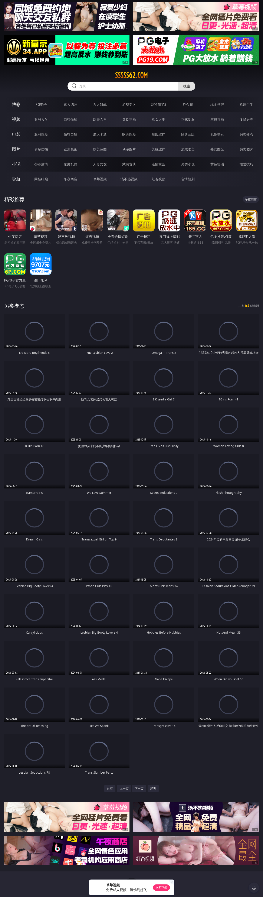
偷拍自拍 (70, 134)
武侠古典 (129, 164)
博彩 (16, 104)
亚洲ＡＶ (41, 119)
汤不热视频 (129, 179)
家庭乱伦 (70, 164)
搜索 (186, 86)
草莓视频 (100, 179)
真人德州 (70, 104)
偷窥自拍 (41, 149)
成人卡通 (100, 134)
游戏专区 (129, 104)
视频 (16, 119)
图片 (16, 149)
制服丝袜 (158, 134)
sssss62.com (131, 75)
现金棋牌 (217, 104)
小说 (16, 164)
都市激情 (41, 164)
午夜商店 (70, 179)
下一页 (139, 788)
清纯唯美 (188, 149)
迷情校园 (158, 164)
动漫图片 (129, 149)
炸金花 (188, 104)
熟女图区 (217, 149)
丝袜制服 (188, 119)
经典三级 (188, 134)
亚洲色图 (70, 149)
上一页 (124, 788)
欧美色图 (100, 149)
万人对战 (100, 104)
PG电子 (41, 104)
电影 (16, 134)
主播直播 (217, 119)
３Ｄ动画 (129, 119)
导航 (16, 179)
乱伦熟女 (217, 134)
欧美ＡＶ (100, 119)
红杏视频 (158, 179)
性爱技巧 (246, 164)
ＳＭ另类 (246, 119)
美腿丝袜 (158, 149)
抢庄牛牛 (246, 104)
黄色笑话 (217, 164)
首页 (110, 788)
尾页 (153, 788)
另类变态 (246, 134)
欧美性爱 (129, 134)
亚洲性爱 (41, 134)
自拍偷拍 (70, 119)
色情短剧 (188, 179)
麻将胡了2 (158, 104)
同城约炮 (41, 179)
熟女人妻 (158, 119)
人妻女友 (100, 164)
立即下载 (161, 887)
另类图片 (246, 149)
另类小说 (188, 164)
